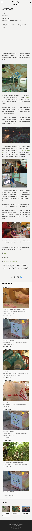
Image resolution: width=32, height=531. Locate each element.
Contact (15, 528)
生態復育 (16, 464)
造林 (20, 464)
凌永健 (8, 375)
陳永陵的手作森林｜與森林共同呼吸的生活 (13, 462)
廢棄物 (4, 268)
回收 (22, 404)
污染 (16, 375)
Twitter (19, 528)
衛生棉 (5, 313)
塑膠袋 (10, 404)
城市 (5, 13)
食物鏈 (27, 373)
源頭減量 (18, 404)
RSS (21, 528)
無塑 (8, 24)
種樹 (9, 464)
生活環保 (25, 268)
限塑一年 (5, 402)
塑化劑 (19, 268)
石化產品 (15, 311)
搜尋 (30, 2)
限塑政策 (6, 404)
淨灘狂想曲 (25, 513)
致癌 (11, 373)
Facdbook (11, 528)
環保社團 (24, 24)
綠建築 (26, 464)
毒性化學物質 (16, 373)
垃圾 (9, 268)
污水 (5, 375)
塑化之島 (5, 371)
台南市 (5, 253)
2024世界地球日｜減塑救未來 (10, 261)
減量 (14, 268)
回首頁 (13, 522)
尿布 (26, 311)
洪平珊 (18, 24)
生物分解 (12, 375)
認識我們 (18, 522)
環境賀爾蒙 (22, 373)
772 (6, 257)
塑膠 (4, 24)
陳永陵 (5, 464)
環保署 (13, 404)
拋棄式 (5, 311)
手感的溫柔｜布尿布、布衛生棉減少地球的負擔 (14, 309)
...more (3, 27)
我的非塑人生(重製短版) (8, 340)
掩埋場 (9, 313)
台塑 (5, 373)
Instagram (17, 528)
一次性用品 (10, 311)
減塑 (13, 24)
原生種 (12, 464)
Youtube (13, 528)
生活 (3, 13)
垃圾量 (13, 313)
